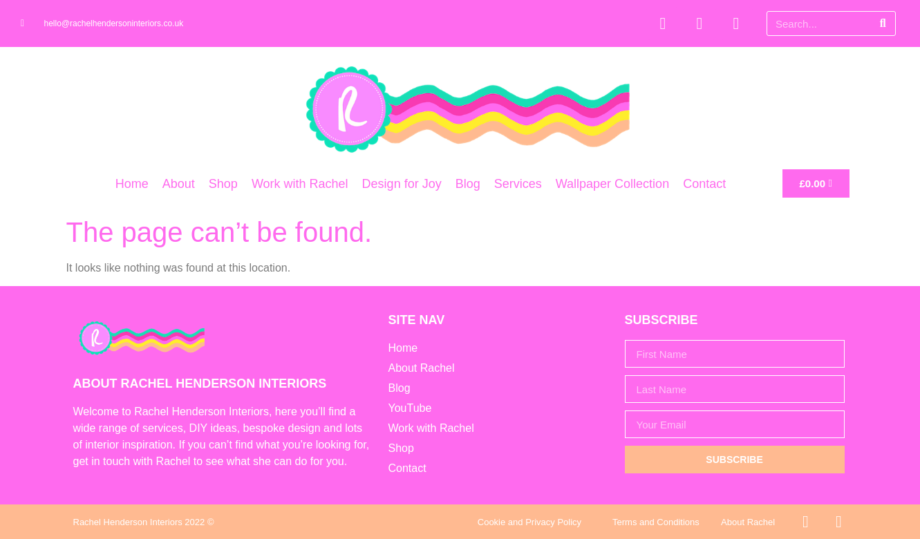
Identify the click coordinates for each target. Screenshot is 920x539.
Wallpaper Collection (612, 184)
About (178, 184)
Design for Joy (402, 184)
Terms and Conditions (656, 522)
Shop (223, 184)
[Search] (882, 23)
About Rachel (748, 522)
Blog (468, 184)
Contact (704, 184)
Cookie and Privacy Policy (529, 522)
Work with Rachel (300, 184)
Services (518, 184)
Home (132, 184)
